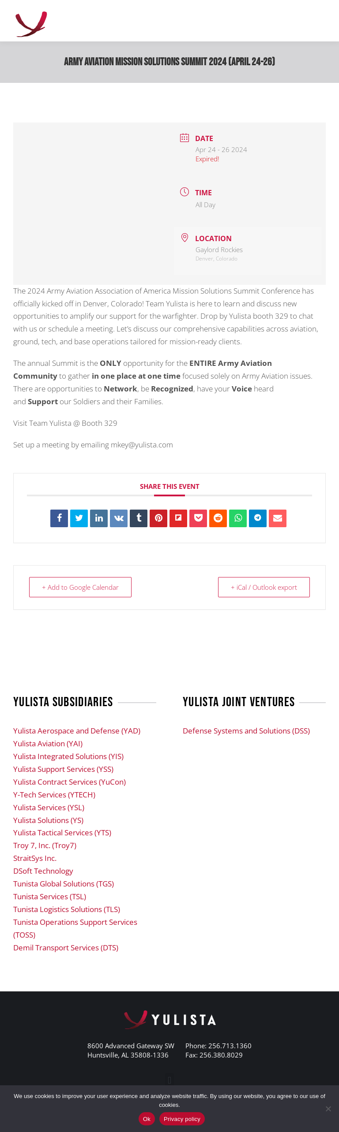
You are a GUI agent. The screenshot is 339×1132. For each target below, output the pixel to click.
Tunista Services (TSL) (49, 896)
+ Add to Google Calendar (80, 587)
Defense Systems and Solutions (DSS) (246, 731)
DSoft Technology (43, 871)
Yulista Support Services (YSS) (63, 769)
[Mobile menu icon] (321, 21)
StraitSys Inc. (34, 858)
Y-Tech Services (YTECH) (54, 794)
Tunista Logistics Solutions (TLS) (66, 909)
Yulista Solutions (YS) (48, 820)
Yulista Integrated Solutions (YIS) (68, 756)
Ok (147, 1119)
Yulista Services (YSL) (48, 807)
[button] (169, 1080)
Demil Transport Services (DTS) (65, 947)
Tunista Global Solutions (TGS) (63, 884)
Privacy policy (182, 1119)
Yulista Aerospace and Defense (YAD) (76, 731)
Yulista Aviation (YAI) (48, 743)
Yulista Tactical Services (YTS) (62, 832)
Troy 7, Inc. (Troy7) (44, 845)
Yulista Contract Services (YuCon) (69, 782)
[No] (328, 1108)
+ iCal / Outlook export (264, 587)
